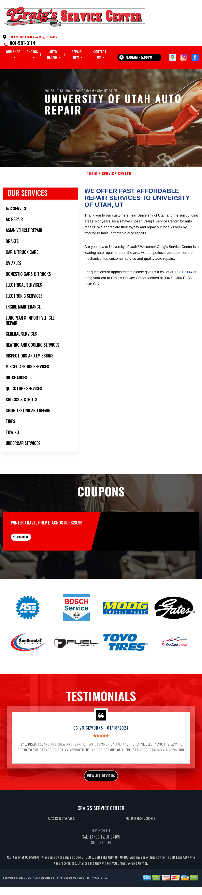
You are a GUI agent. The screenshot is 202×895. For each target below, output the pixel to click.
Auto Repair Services (62, 833)
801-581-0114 (22, 42)
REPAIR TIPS (77, 54)
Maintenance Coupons (140, 833)
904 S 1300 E (74, 90)
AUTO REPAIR (52, 54)
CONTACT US (99, 54)
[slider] (101, 748)
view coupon (33, 547)
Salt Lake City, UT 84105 (100, 90)
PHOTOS (32, 51)
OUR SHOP (13, 51)
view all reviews (101, 789)
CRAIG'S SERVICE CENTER (109, 180)
